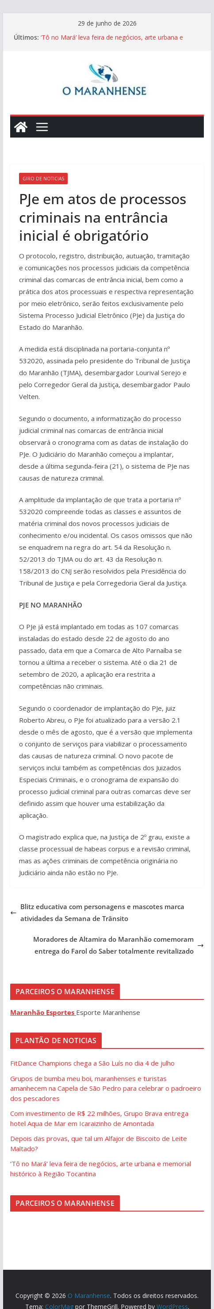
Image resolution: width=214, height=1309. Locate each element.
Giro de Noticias (43, 178)
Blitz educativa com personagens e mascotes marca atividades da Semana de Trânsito (97, 912)
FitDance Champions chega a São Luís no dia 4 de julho (92, 1063)
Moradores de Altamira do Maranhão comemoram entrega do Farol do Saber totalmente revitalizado (118, 945)
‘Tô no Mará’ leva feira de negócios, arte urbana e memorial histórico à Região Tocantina (112, 41)
